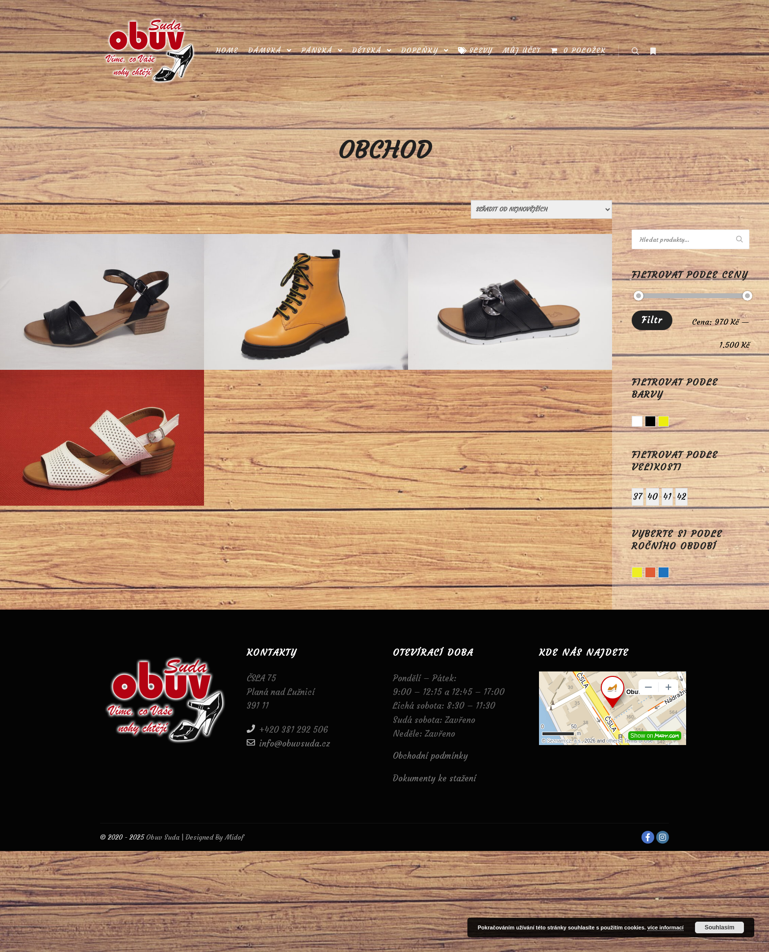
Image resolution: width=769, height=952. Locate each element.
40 (652, 496)
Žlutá (668, 422)
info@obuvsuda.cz (288, 743)
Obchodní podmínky (430, 755)
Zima (668, 573)
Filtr (652, 320)
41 (667, 496)
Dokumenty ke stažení (434, 778)
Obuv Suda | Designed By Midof (194, 837)
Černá (655, 422)
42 (681, 496)
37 (637, 496)
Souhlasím (720, 927)
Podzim (655, 573)
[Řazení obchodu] (541, 209)
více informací (665, 927)
